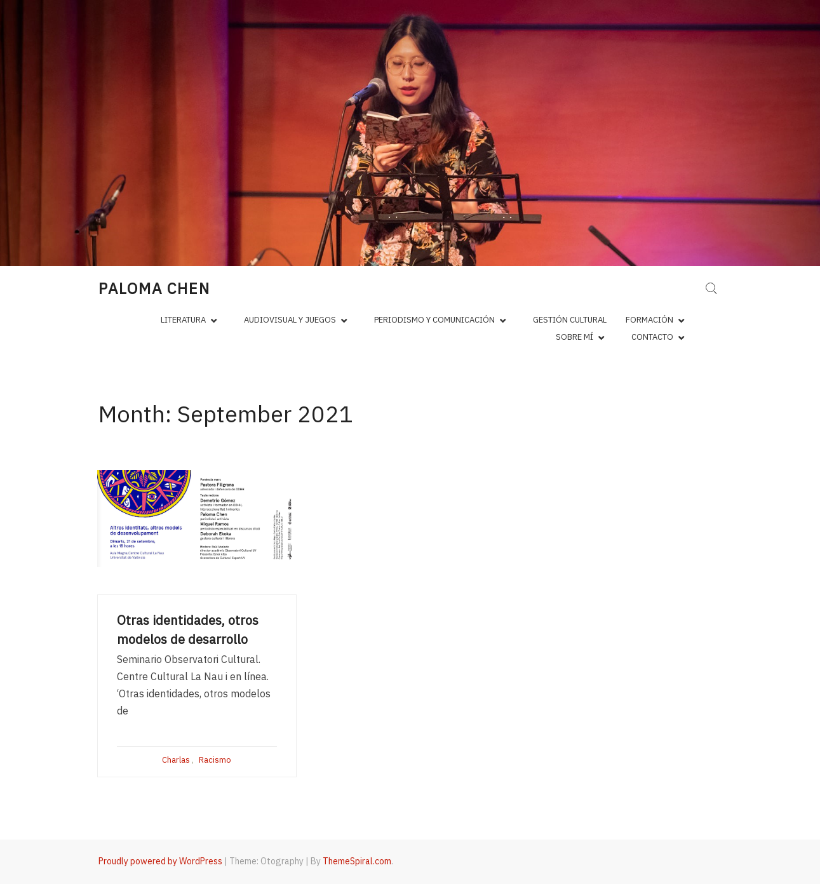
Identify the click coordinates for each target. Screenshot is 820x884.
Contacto (652, 337)
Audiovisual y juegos (290, 319)
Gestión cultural (570, 319)
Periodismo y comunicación (434, 319)
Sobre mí (574, 337)
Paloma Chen (154, 288)
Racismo (215, 759)
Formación (649, 319)
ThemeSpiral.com (357, 861)
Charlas (176, 759)
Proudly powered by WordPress (160, 861)
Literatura (183, 319)
